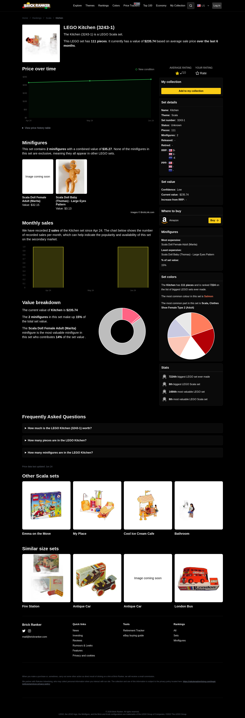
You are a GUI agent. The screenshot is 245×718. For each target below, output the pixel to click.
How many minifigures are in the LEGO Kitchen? (60, 452)
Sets (176, 635)
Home (25, 18)
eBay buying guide (133, 635)
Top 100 (147, 5)
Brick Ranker (32, 624)
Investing (78, 635)
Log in (216, 5)
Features (78, 650)
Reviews (77, 640)
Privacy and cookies (84, 655)
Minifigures (180, 640)
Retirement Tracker (134, 630)
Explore (77, 5)
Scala (48, 18)
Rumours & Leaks (83, 645)
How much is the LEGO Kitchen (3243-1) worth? (60, 428)
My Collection (177, 5)
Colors (116, 5)
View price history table (37, 128)
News (76, 630)
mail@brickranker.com (34, 636)
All (175, 630)
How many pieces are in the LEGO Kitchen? (57, 440)
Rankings (103, 5)
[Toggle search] (190, 5)
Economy (161, 5)
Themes (90, 5)
